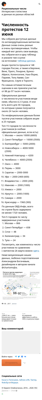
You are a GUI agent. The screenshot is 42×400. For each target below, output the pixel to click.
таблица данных (26, 60)
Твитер (33, 380)
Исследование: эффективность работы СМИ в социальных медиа (30, 317)
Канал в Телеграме (10, 380)
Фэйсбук (5, 382)
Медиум (14, 382)
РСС (35, 388)
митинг (14, 304)
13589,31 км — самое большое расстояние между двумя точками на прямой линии (9, 318)
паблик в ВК (24, 380)
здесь (36, 250)
